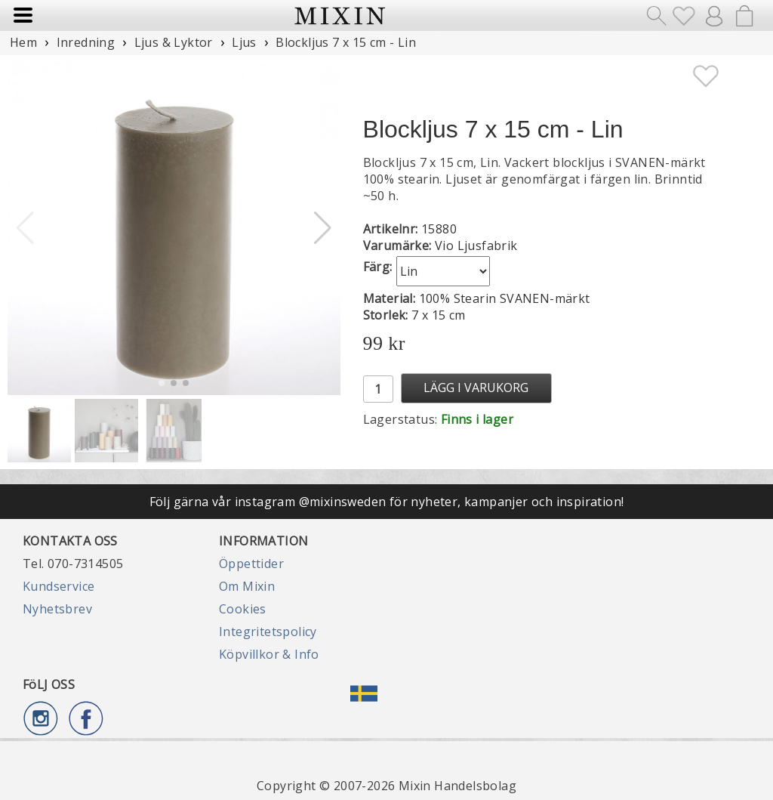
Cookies (242, 609)
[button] (323, 228)
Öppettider (251, 563)
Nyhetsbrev (57, 609)
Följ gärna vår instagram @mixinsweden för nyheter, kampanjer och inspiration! (386, 501)
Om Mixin (247, 586)
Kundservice (58, 586)
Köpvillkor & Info (269, 654)
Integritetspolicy (268, 631)
